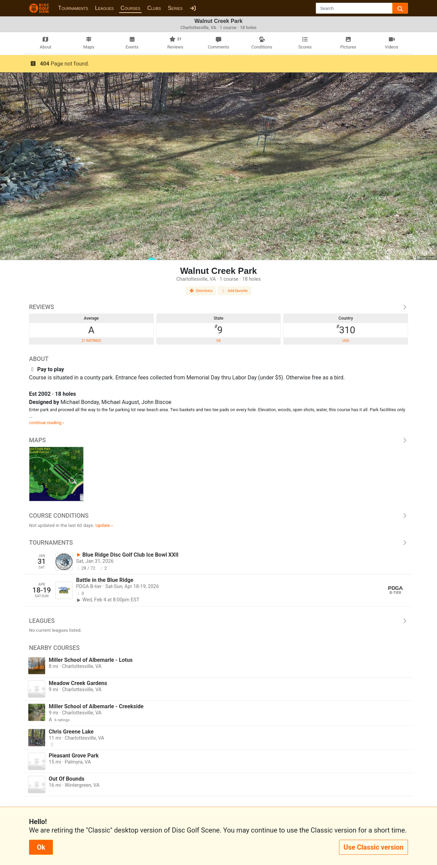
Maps (218, 440)
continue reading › (46, 422)
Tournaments (73, 8)
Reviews (218, 307)
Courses (130, 8)
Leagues (104, 8)
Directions (201, 291)
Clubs (154, 8)
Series (175, 8)
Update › (104, 525)
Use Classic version (373, 847)
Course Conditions (218, 515)
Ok (40, 847)
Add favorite (234, 291)
